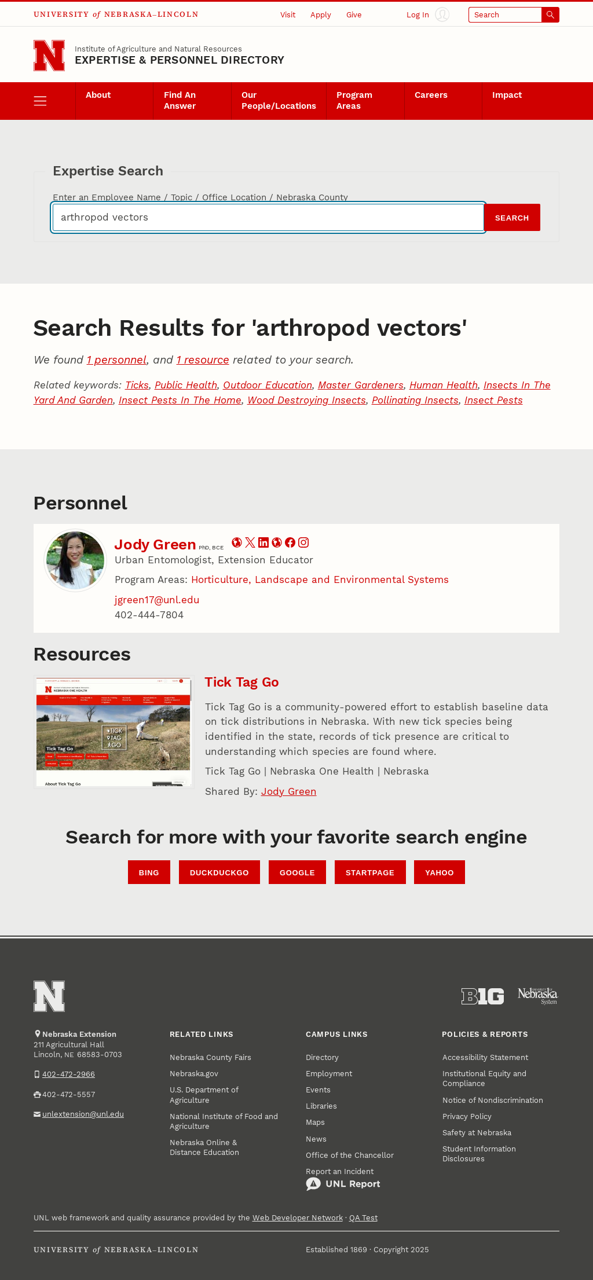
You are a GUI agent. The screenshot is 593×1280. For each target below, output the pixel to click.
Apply (320, 14)
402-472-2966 (68, 1074)
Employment (329, 1073)
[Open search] (514, 15)
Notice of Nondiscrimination (492, 1100)
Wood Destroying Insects (306, 400)
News (316, 1139)
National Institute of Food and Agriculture (224, 1121)
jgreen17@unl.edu (157, 600)
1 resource (203, 359)
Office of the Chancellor (350, 1155)
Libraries (321, 1106)
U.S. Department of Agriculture (204, 1094)
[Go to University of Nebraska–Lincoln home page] (49, 55)
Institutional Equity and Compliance (484, 1078)
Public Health (186, 385)
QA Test (363, 1217)
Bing (149, 872)
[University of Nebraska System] (538, 997)
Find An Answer (180, 100)
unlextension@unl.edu (83, 1114)
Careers (431, 95)
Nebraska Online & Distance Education (204, 1147)
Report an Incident (343, 1179)
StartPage (370, 872)
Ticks (137, 385)
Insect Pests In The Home (180, 400)
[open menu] (54, 100)
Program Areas (354, 100)
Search (512, 218)
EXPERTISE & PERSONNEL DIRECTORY (179, 60)
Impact (507, 95)
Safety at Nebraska (476, 1132)
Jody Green (155, 544)
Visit (287, 14)
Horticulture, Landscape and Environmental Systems (320, 579)
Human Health (443, 385)
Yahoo (439, 872)
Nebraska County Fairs (210, 1057)
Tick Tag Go (241, 682)
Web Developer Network (297, 1217)
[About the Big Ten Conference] (483, 997)
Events (318, 1089)
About (98, 95)
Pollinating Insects (415, 400)
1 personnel (117, 359)
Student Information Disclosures (479, 1154)
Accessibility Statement (485, 1057)
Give (354, 14)
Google (297, 872)
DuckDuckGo (219, 872)
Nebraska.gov (194, 1073)
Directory (322, 1057)
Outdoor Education (267, 385)
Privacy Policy (467, 1116)
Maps (315, 1122)
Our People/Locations (278, 100)
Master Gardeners (361, 385)
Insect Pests (493, 400)
